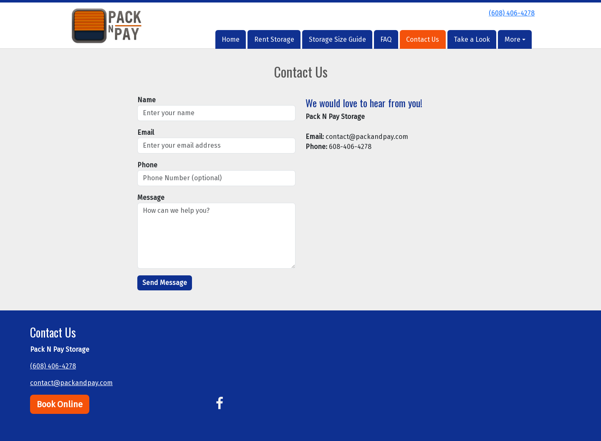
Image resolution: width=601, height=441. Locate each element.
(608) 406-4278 (512, 13)
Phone (147, 165)
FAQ (385, 39)
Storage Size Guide (337, 39)
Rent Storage (274, 39)
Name (146, 100)
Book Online (60, 404)
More (512, 39)
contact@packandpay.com (71, 383)
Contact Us (422, 39)
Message (150, 198)
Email (145, 132)
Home (231, 39)
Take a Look (472, 39)
